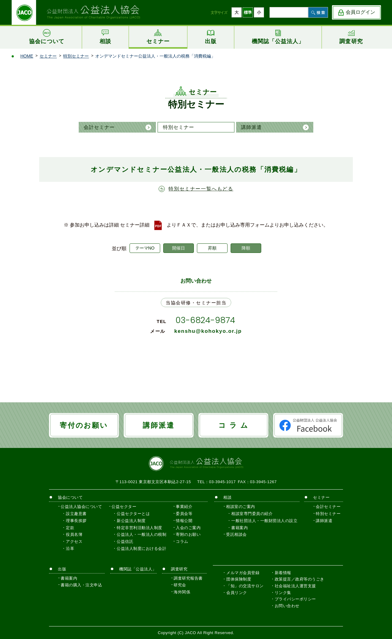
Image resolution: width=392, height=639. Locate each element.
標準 (248, 12)
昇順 (212, 248)
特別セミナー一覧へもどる (200, 188)
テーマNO (145, 248)
